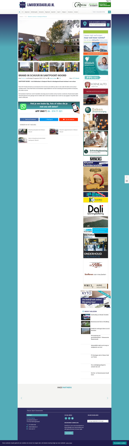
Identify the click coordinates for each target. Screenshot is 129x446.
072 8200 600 (32, 425)
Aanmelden (69, 434)
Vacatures (70, 12)
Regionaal (47, 12)
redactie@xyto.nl (33, 427)
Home (21, 16)
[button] (19, 67)
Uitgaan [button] (64, 12)
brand (51, 78)
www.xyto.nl (32, 430)
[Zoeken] (109, 12)
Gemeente (41, 12)
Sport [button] (58, 12)
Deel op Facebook (29, 119)
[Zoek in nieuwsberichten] (100, 12)
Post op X (49, 119)
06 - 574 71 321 (54, 111)
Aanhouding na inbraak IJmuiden (100, 314)
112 (22, 12)
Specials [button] (53, 12)
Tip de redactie (68, 119)
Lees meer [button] (69, 443)
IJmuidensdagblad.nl (40, 4)
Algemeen (27, 12)
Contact (76, 12)
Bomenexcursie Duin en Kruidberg (100, 321)
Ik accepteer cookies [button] (120, 443)
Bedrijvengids (34, 12)
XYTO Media (76, 78)
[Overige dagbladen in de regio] (97, 422)
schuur (55, 78)
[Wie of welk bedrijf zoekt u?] (97, 24)
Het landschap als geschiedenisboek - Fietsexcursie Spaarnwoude (100, 338)
